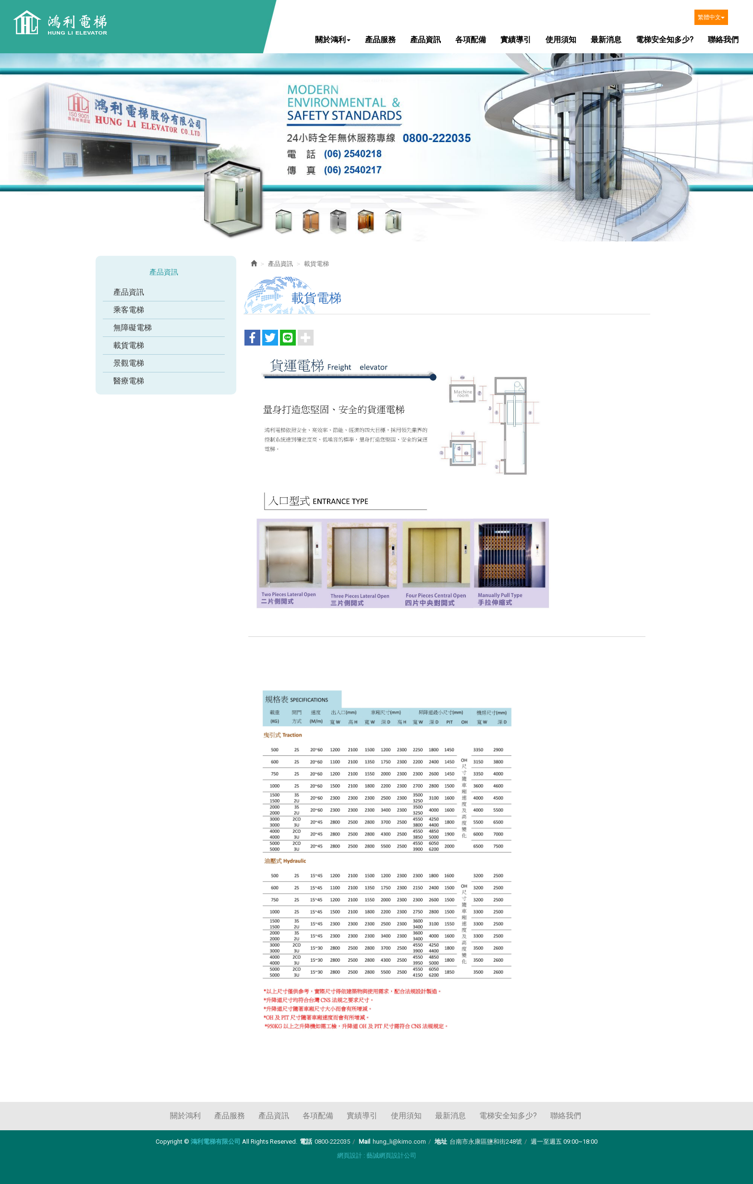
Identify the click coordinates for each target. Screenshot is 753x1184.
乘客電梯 (128, 309)
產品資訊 (128, 292)
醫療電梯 (128, 380)
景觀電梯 (128, 363)
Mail (364, 1141)
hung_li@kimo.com (399, 1141)
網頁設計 (349, 1155)
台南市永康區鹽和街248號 (485, 1141)
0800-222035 (332, 1141)
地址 (441, 1141)
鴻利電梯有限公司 (59, 23)
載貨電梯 (128, 345)
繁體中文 (711, 17)
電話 (306, 1141)
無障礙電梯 (132, 327)
